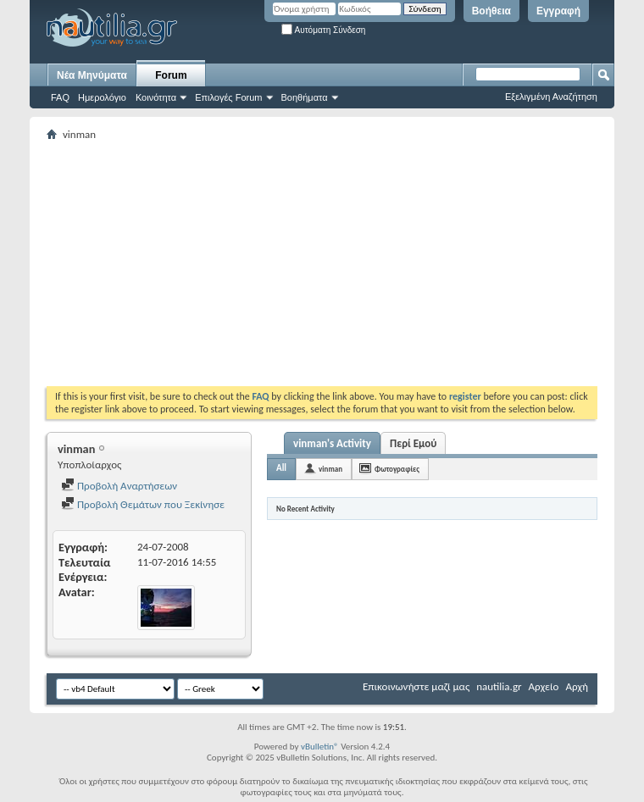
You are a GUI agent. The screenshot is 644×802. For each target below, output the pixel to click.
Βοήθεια (491, 11)
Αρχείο (544, 686)
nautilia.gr (498, 686)
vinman (330, 468)
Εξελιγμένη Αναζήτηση (551, 96)
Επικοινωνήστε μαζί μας (416, 686)
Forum (170, 75)
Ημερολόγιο (102, 97)
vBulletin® (320, 746)
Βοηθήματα (304, 97)
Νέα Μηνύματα (92, 75)
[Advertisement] (345, 263)
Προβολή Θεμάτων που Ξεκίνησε (143, 504)
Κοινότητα (156, 97)
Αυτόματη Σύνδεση (323, 30)
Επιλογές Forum (228, 97)
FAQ (60, 97)
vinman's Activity (332, 443)
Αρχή (576, 686)
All (281, 467)
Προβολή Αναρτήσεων (119, 485)
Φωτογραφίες (397, 468)
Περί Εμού (413, 443)
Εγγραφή (558, 11)
